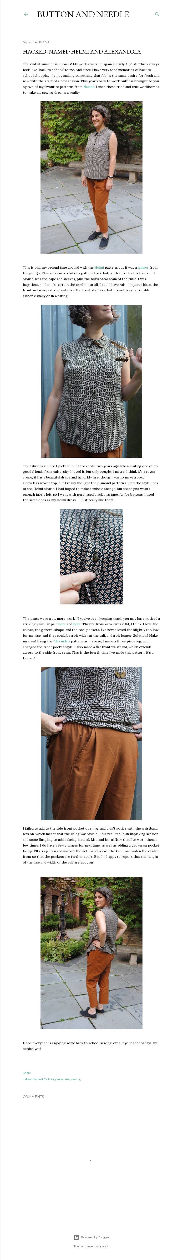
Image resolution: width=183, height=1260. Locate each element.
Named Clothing (44, 1079)
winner (143, 267)
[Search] (157, 13)
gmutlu (104, 1246)
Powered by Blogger (91, 1237)
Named (88, 87)
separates (63, 1079)
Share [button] (27, 1073)
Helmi (99, 267)
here (62, 624)
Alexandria (62, 641)
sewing (76, 1079)
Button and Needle (83, 14)
